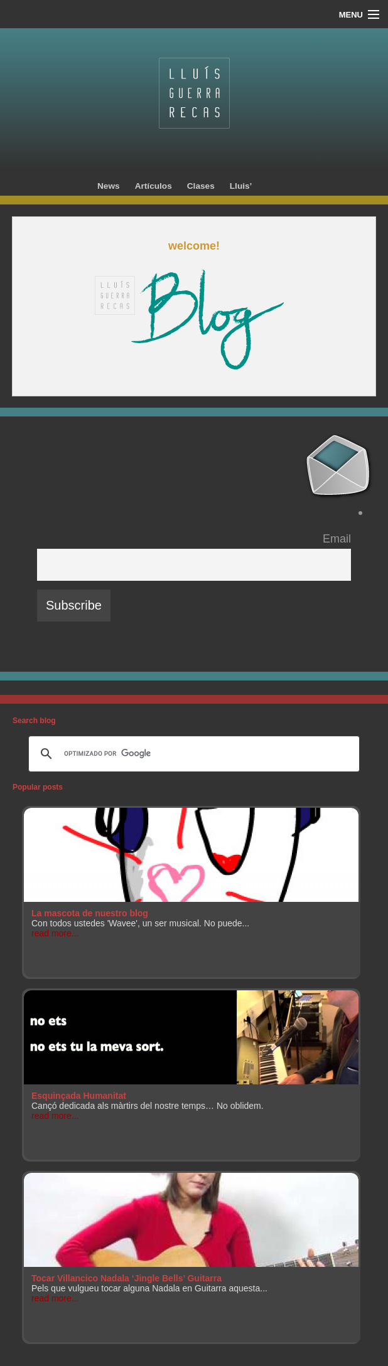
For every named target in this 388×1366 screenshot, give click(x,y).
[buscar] (192, 753)
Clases (201, 186)
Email (337, 538)
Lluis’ (241, 186)
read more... (54, 933)
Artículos (153, 186)
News (108, 186)
